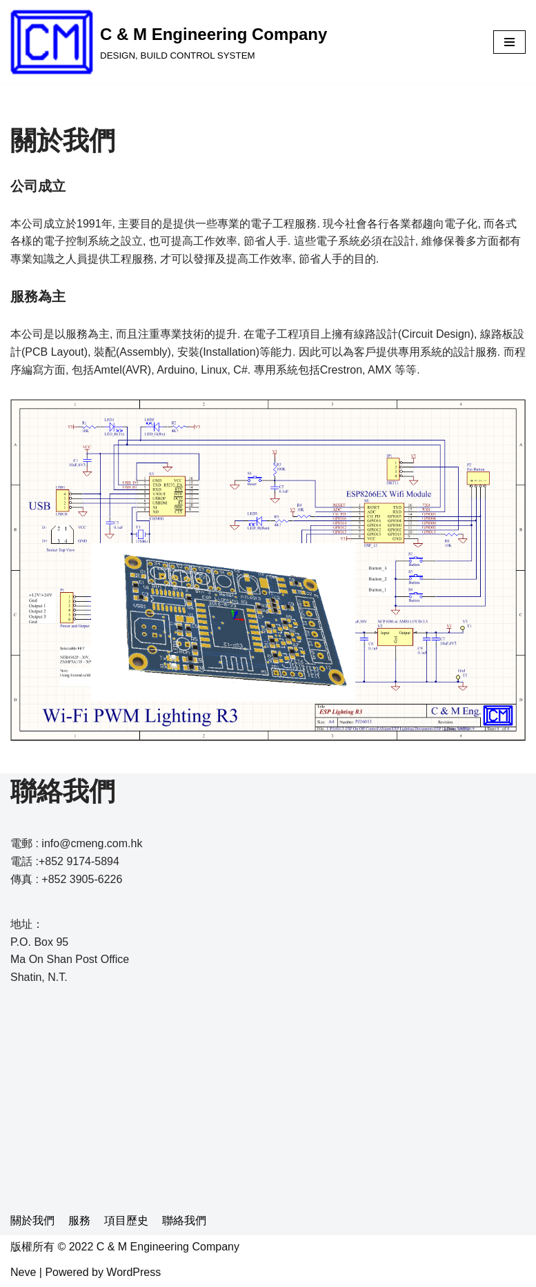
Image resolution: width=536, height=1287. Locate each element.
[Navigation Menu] (509, 42)
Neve (23, 1272)
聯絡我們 (184, 1220)
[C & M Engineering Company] (168, 42)
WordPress (133, 1272)
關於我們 (32, 1220)
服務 (79, 1220)
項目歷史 (126, 1220)
